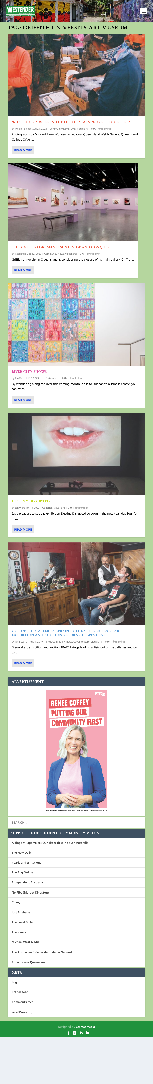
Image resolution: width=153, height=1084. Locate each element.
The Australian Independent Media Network (42, 999)
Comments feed (23, 1049)
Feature (85, 807)
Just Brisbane (21, 959)
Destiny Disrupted (31, 611)
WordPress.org (22, 1059)
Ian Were (20, 433)
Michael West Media (25, 989)
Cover (76, 807)
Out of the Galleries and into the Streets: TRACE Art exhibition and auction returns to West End (66, 798)
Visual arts (83, 128)
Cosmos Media (85, 1073)
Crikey (16, 949)
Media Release (23, 128)
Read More (23, 150)
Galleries (47, 618)
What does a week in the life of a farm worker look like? (71, 122)
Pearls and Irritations (26, 909)
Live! (73, 128)
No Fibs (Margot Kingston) (30, 939)
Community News (59, 128)
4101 (48, 807)
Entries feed (20, 1039)
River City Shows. (30, 427)
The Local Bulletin (24, 969)
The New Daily (22, 899)
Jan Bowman (22, 807)
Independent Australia (27, 929)
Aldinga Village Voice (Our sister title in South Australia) (50, 889)
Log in (16, 1029)
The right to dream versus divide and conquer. (61, 247)
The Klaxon (19, 979)
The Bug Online (22, 919)
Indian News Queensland (29, 1009)
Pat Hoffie (20, 253)
